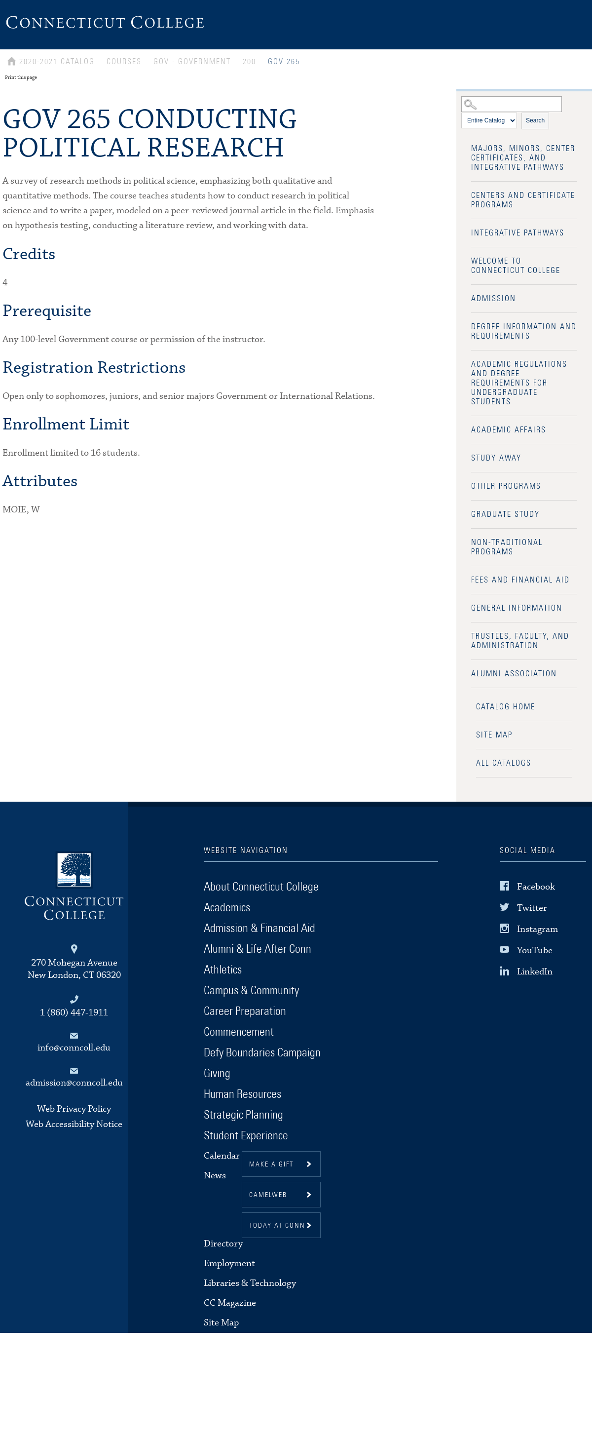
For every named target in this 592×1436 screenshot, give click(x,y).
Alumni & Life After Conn (257, 949)
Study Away (496, 458)
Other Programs (506, 486)
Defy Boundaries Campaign (262, 1053)
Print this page (21, 77)
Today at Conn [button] (277, 1225)
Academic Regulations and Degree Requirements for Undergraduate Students (519, 383)
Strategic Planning (243, 1115)
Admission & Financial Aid (259, 928)
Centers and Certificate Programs (523, 200)
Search (535, 120)
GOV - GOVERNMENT (192, 62)
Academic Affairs (508, 430)
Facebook (536, 886)
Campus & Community (251, 991)
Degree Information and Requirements (524, 331)
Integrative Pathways (517, 233)
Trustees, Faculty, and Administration (520, 641)
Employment (229, 1263)
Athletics (223, 970)
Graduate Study (505, 514)
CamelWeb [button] (268, 1195)
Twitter (532, 908)
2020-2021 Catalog (57, 62)
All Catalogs (503, 763)
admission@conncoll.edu (74, 1083)
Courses (124, 62)
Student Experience (246, 1136)
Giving (217, 1074)
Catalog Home (505, 707)
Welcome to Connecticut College (515, 265)
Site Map (494, 735)
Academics (227, 908)
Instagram (537, 929)
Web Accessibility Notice (74, 1124)
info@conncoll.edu (74, 1048)
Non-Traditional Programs (507, 547)
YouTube (535, 950)
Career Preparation (245, 1011)
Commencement (239, 1032)
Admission (493, 299)
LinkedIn (535, 972)
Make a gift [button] (271, 1164)
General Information (516, 608)
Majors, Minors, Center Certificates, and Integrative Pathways (523, 158)
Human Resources (242, 1094)
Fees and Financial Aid (520, 580)
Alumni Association (514, 674)
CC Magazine (230, 1303)
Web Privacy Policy (74, 1109)
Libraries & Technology (250, 1283)
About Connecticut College (261, 887)
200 (249, 62)
